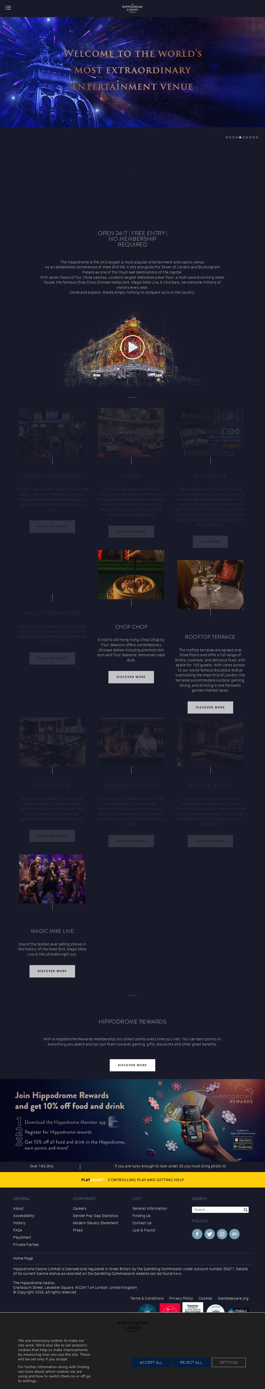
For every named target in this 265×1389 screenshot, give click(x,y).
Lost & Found (143, 1230)
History (19, 1223)
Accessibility (24, 1216)
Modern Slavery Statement (96, 1223)
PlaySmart (22, 1237)
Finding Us (141, 1216)
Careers (79, 1208)
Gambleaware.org (233, 1298)
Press (78, 1230)
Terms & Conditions (147, 1298)
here (177, 1273)
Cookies (205, 1298)
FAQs (17, 1230)
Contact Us (142, 1223)
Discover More (131, 681)
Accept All (151, 1362)
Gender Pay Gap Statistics (95, 1216)
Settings (229, 1362)
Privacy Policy (181, 1298)
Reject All (191, 1362)
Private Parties (26, 1245)
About (18, 1208)
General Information (149, 1208)
